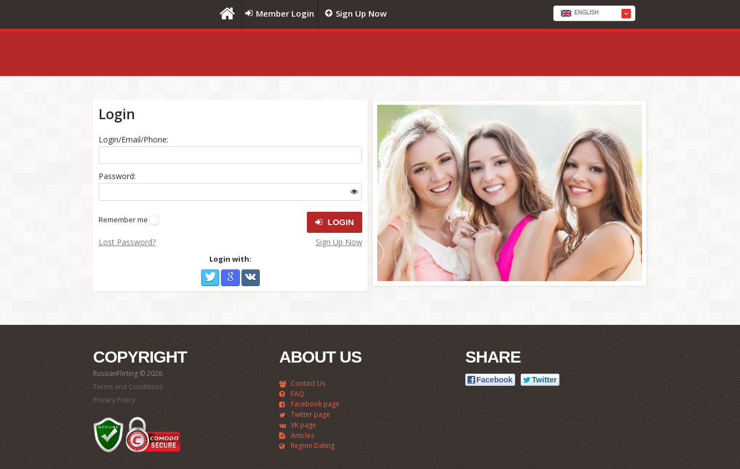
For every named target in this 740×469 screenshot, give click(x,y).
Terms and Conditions (128, 386)
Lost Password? (127, 242)
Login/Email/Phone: (133, 139)
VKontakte (250, 277)
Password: (117, 176)
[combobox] (594, 13)
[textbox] (594, 14)
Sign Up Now (339, 242)
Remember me (123, 220)
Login (334, 222)
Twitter (210, 277)
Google (230, 277)
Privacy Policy (114, 400)
